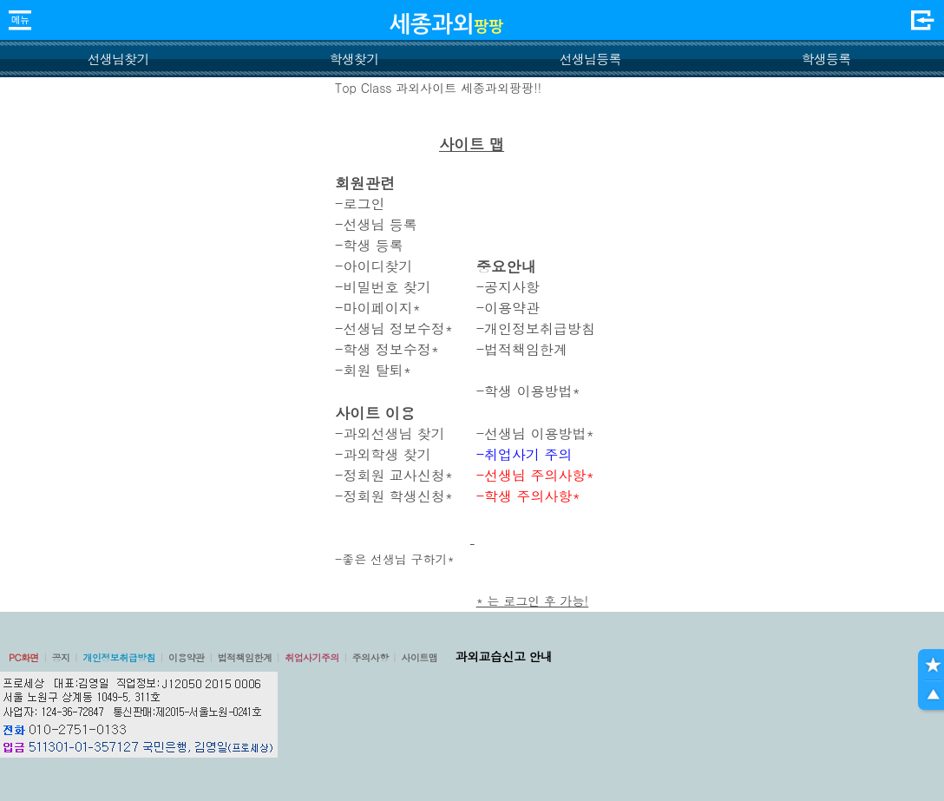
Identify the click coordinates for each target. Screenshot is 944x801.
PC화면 (24, 657)
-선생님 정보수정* (394, 328)
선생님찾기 (117, 58)
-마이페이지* (378, 308)
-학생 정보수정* (387, 349)
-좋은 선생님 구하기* (395, 559)
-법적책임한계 (521, 349)
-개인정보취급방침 (535, 328)
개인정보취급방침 (118, 657)
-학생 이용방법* (528, 391)
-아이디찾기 (373, 266)
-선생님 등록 (376, 224)
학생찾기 (354, 58)
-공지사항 (508, 287)
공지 (61, 657)
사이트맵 (419, 657)
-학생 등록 (369, 245)
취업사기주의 (312, 657)
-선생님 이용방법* (535, 433)
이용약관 (186, 657)
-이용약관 (508, 308)
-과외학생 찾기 (383, 454)
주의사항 (370, 657)
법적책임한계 (245, 657)
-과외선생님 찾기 (390, 433)
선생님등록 (589, 58)
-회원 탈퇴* (373, 370)
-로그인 (359, 203)
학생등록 (826, 58)
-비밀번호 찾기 (383, 287)
